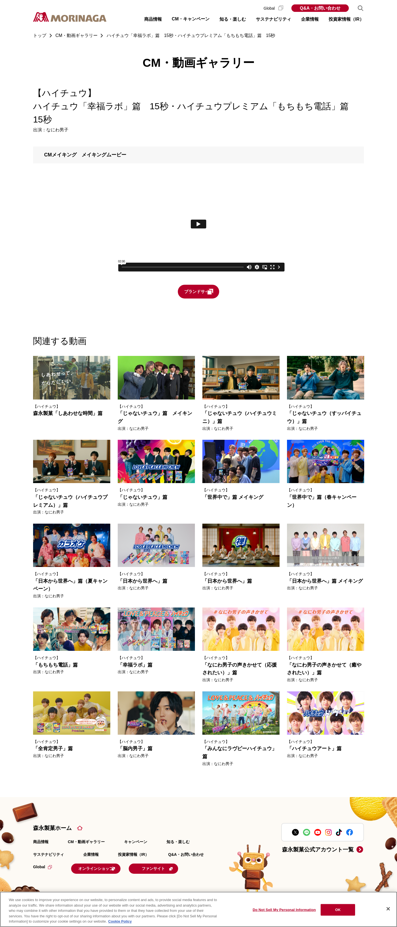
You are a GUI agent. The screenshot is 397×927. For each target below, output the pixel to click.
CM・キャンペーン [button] (191, 19)
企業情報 (91, 855)
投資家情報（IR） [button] (346, 19)
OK (338, 910)
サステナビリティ (48, 855)
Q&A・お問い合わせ (320, 8)
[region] (198, 909)
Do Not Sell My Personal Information (284, 910)
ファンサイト (177, 868)
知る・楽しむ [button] (232, 19)
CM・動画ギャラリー (86, 842)
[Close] (388, 909)
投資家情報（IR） (133, 855)
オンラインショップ (105, 868)
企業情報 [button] (310, 19)
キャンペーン (135, 842)
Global (273, 8)
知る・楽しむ (178, 842)
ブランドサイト (208, 292)
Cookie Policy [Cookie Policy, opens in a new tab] (120, 921)
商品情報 (41, 842)
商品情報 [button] (153, 19)
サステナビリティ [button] (273, 19)
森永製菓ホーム (52, 828)
